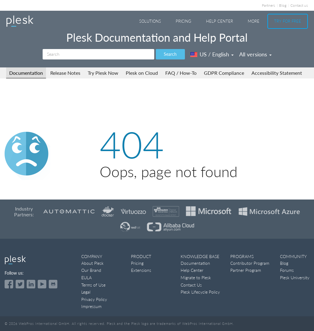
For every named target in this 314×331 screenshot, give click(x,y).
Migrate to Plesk (196, 277)
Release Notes (65, 73)
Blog (282, 5)
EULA (86, 277)
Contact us (299, 5)
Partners (268, 5)
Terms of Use (93, 284)
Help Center (219, 21)
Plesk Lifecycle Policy (200, 292)
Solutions (150, 21)
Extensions (141, 270)
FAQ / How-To (181, 73)
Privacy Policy (94, 299)
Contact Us (191, 284)
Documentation (26, 73)
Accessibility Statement (276, 73)
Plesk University (294, 277)
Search (170, 54)
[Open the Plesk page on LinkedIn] (31, 284)
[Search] (98, 54)
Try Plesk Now (103, 73)
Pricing (183, 21)
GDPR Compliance (224, 73)
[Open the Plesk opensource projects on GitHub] (53, 284)
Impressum (91, 306)
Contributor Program (249, 263)
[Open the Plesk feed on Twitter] (20, 284)
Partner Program (245, 270)
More (253, 21)
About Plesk (92, 263)
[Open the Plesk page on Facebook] (9, 284)
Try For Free (287, 21)
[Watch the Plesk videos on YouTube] (42, 284)
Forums (287, 270)
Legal (85, 292)
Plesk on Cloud (142, 73)
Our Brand (91, 270)
